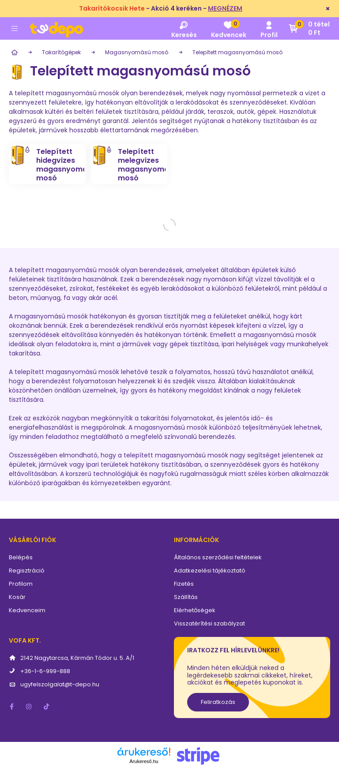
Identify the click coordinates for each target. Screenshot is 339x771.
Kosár (17, 597)
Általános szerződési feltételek (218, 557)
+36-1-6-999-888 (45, 671)
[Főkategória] (13, 52)
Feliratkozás (218, 702)
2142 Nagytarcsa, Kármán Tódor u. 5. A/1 (77, 658)
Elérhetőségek (194, 610)
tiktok (47, 706)
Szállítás (186, 597)
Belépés (21, 557)
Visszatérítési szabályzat (209, 623)
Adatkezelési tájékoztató (209, 570)
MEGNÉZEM (225, 8)
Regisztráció (27, 570)
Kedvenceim (27, 610)
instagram (29, 706)
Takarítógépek (61, 52)
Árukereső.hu (143, 761)
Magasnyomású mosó (136, 52)
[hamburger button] (14, 28)
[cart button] (309, 28)
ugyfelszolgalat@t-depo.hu (59, 684)
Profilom (21, 584)
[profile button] (268, 28)
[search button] (184, 28)
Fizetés (184, 584)
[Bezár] (328, 8)
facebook (11, 706)
